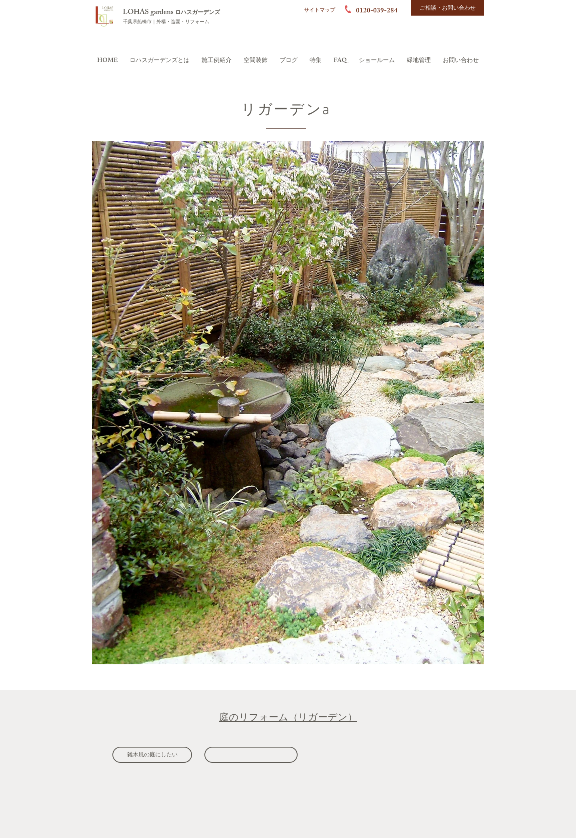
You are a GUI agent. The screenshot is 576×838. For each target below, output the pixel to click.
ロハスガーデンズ (197, 13)
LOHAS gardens (149, 12)
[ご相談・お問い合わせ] (447, 8)
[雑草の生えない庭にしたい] (251, 755)
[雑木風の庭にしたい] (152, 755)
